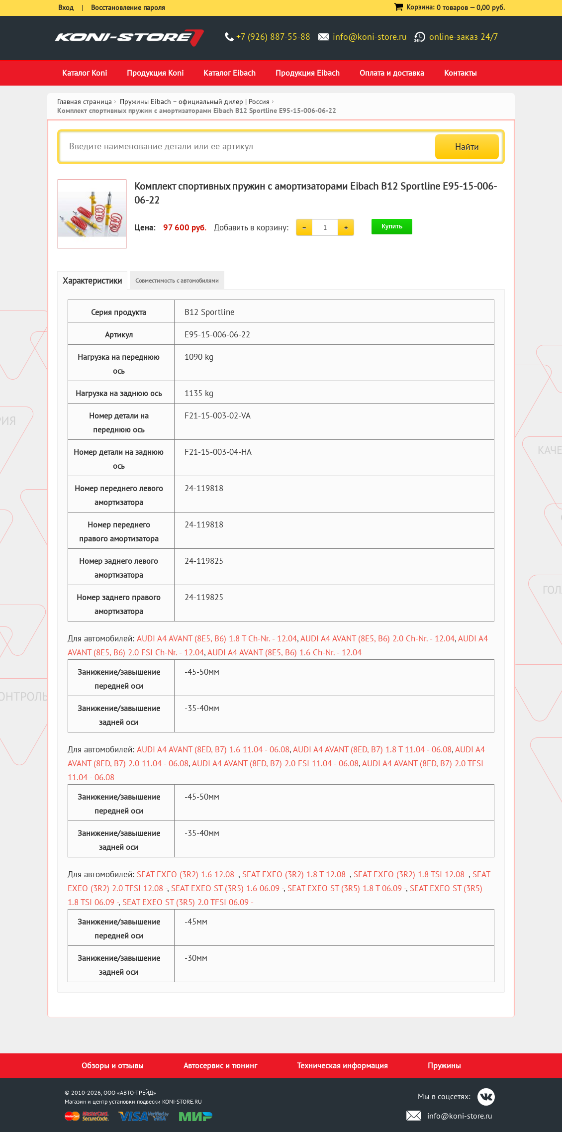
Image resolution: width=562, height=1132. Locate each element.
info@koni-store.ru (370, 36)
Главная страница (84, 101)
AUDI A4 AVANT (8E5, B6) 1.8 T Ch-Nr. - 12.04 (217, 638)
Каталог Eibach (229, 73)
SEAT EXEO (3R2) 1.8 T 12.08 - (296, 874)
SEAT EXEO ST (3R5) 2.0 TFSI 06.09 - (188, 902)
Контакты (460, 73)
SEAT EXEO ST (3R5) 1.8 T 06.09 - (346, 888)
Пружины (444, 1065)
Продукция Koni (155, 73)
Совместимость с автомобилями (177, 280)
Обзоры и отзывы (113, 1065)
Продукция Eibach (308, 73)
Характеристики (92, 280)
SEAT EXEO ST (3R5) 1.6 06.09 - (227, 888)
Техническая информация (342, 1065)
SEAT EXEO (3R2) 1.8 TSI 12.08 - (411, 874)
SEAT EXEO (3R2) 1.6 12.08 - (187, 874)
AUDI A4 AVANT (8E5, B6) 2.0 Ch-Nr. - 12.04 (377, 638)
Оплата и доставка (392, 73)
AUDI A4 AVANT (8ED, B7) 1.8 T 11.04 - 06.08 (372, 749)
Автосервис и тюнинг (220, 1065)
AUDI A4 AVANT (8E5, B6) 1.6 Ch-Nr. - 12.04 (284, 652)
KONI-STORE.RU (182, 1101)
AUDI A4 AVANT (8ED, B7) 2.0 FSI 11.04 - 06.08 (275, 763)
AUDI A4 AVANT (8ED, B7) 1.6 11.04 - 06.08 (213, 749)
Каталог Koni (84, 73)
